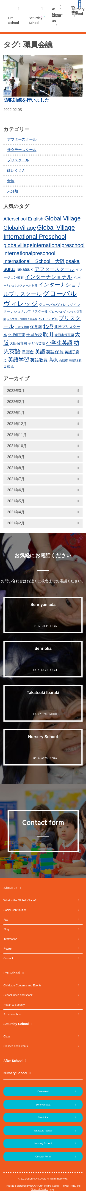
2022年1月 (16, 413)
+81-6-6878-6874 (44, 670)
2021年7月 (16, 479)
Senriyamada (43, 1104)
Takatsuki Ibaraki (43, 1130)
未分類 (12, 191)
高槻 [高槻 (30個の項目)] (53, 359)
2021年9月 (16, 457)
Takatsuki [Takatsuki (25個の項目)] (25, 269)
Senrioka (43, 1117)
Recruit (7, 948)
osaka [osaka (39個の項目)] (73, 261)
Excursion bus (12, 1014)
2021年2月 (16, 523)
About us (10, 888)
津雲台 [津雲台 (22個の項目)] (28, 352)
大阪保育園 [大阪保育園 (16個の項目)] (18, 343)
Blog (6, 929)
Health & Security (14, 1004)
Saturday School (35, 20)
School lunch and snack (18, 995)
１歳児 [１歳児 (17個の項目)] (8, 366)
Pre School (13, 20)
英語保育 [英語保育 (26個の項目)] (55, 351)
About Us (56, 18)
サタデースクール (21, 150)
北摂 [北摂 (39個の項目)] (48, 326)
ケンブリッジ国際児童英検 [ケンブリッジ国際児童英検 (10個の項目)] (22, 319)
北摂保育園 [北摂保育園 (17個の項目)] (16, 335)
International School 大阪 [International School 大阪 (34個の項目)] (34, 261)
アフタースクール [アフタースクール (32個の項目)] (55, 269)
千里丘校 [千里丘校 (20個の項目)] (34, 335)
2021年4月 (16, 512)
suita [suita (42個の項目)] (9, 269)
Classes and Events (15, 1046)
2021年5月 (16, 501)
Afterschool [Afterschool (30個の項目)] (15, 218)
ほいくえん (16, 170)
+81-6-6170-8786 (44, 758)
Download (43, 1091)
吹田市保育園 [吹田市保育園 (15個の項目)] (64, 335)
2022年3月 (16, 391)
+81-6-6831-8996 (44, 626)
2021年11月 (17, 435)
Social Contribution (15, 910)
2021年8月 (16, 468)
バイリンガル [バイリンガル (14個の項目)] (48, 319)
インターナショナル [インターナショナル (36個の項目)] (48, 277)
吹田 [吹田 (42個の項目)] (48, 334)
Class (6, 1036)
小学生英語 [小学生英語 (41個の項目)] (59, 343)
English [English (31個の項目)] (35, 218)
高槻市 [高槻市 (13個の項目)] (63, 360)
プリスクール (18, 160)
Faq (5, 919)
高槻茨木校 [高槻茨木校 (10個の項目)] (75, 360)
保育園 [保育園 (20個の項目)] (36, 327)
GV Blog (74, 9)
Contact (8, 958)
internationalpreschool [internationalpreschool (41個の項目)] (29, 253)
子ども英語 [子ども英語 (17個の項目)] (36, 343)
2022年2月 (16, 402)
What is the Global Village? (19, 900)
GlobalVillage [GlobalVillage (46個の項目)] (19, 228)
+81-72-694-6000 (44, 714)
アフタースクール (21, 139)
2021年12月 (17, 424)
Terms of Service (39, 1189)
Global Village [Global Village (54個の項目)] (62, 218)
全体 (10, 181)
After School (12, 1060)
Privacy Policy (69, 1186)
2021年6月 (16, 490)
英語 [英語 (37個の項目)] (40, 351)
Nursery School (15, 1073)
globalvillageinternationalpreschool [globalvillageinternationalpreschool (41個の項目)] (43, 245)
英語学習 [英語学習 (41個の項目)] (18, 360)
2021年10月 (17, 446)
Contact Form (43, 1156)
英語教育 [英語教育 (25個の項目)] (39, 359)
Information (10, 939)
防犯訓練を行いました (26, 100)
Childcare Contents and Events (22, 985)
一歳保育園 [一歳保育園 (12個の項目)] (22, 327)
